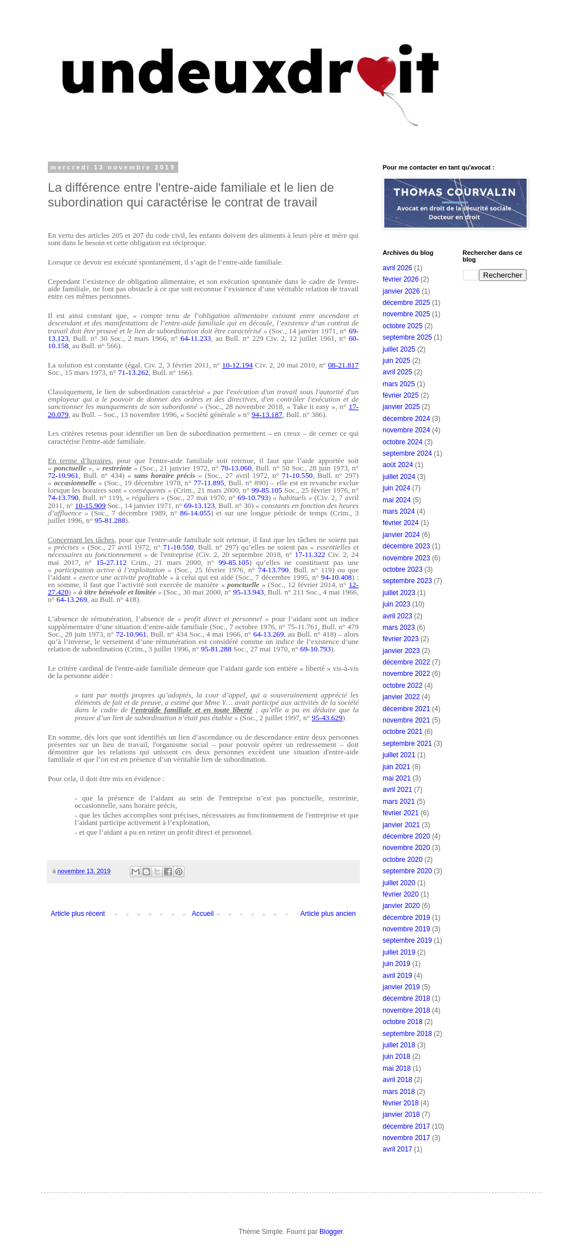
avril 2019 (397, 976)
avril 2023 (397, 616)
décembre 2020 (406, 836)
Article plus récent (78, 914)
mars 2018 (399, 1092)
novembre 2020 (406, 848)
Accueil (203, 914)
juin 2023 (396, 604)
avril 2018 (397, 1080)
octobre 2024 (402, 442)
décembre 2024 (406, 419)
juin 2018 (396, 1056)
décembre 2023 (406, 546)
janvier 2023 (401, 651)
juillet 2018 (399, 1045)
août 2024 (398, 465)
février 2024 (400, 523)
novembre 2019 (406, 929)
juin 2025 (396, 361)
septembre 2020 (407, 871)
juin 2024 (396, 488)
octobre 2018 (402, 1022)
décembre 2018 (406, 998)
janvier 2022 (401, 697)
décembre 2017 (406, 1126)
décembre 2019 (406, 918)
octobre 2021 (402, 732)
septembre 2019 (407, 940)
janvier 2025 (401, 407)
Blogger (331, 1232)
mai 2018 (396, 1068)
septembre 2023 (407, 581)
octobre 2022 (402, 686)
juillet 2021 (399, 755)
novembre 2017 (406, 1138)
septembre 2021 (407, 744)
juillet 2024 (399, 477)
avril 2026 (397, 268)
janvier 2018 (401, 1114)
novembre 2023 (406, 558)
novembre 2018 (406, 1010)
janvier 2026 (401, 291)
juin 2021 (396, 767)
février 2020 (400, 894)
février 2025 (400, 395)
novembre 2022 (406, 674)
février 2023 (400, 639)
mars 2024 (399, 511)
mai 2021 (396, 778)
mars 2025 (399, 384)
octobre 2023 (402, 569)
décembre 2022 (406, 662)
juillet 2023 (399, 593)
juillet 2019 (399, 952)
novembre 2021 (406, 720)
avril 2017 (397, 1149)
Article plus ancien (328, 914)
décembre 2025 (406, 303)
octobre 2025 (402, 326)
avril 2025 (397, 372)
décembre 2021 (406, 709)
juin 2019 (396, 964)
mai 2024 (396, 500)
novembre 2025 (406, 314)
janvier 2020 (401, 906)
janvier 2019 (401, 987)
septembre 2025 (407, 337)
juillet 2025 (399, 349)
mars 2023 (399, 627)
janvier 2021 (401, 825)
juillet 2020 (399, 883)
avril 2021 (397, 790)
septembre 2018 (407, 1034)
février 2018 (400, 1103)
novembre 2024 (406, 430)
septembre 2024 (407, 453)
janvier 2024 (401, 535)
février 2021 (400, 813)
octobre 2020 (402, 860)
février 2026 (400, 279)
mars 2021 (399, 802)
